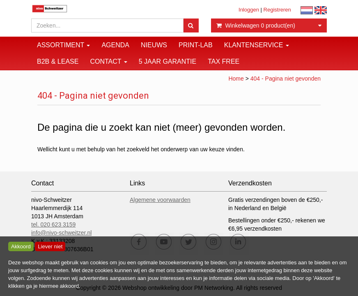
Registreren (277, 10)
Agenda (115, 45)
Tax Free (223, 61)
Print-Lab (196, 45)
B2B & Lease (57, 61)
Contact (108, 61)
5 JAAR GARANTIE (167, 61)
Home (235, 78)
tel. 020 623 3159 (53, 224)
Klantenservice (256, 45)
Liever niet (50, 246)
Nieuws (154, 45)
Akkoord (21, 246)
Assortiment (63, 45)
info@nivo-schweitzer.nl (61, 232)
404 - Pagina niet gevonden (285, 78)
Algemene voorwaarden (160, 200)
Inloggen (249, 10)
